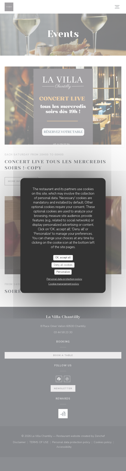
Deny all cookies (63, 265)
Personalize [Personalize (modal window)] (63, 272)
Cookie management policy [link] (63, 284)
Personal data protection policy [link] (64, 279)
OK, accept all (63, 257)
